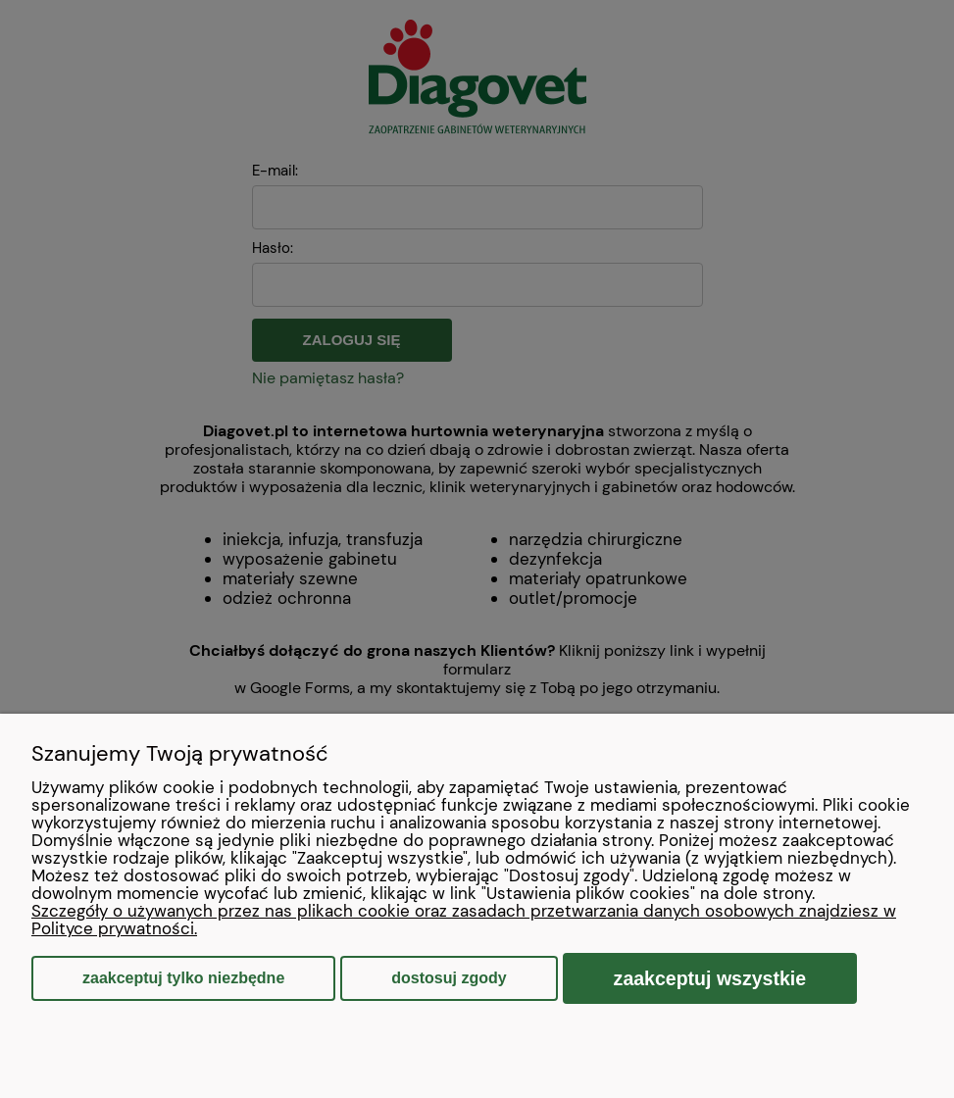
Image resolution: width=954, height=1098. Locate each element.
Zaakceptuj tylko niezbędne (183, 978)
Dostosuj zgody (448, 978)
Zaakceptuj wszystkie (710, 978)
